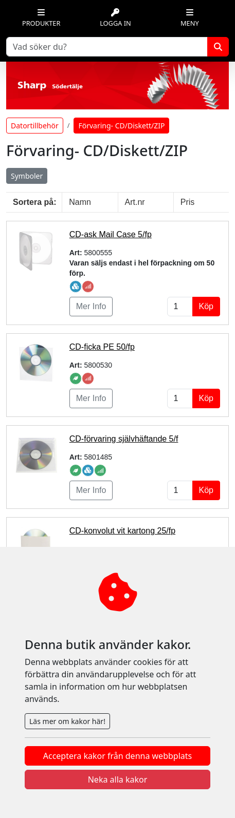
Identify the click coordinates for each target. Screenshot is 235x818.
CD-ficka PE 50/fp (102, 347)
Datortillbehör (35, 125)
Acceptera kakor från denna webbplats (117, 756)
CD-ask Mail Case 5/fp (110, 234)
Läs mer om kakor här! (67, 721)
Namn (80, 202)
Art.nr (135, 202)
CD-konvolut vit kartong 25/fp (122, 530)
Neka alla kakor (118, 779)
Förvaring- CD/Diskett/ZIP (121, 125)
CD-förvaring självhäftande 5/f (123, 438)
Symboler (27, 176)
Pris (187, 202)
